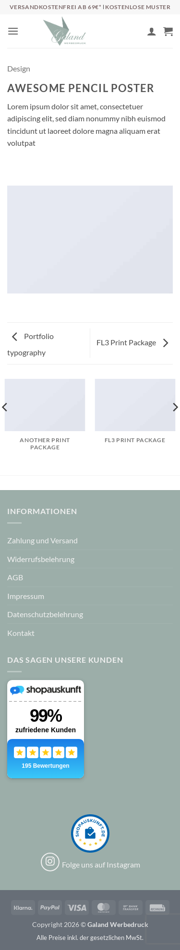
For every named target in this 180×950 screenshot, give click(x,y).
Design (18, 68)
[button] (13, 31)
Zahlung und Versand (42, 540)
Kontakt (21, 632)
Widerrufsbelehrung (40, 558)
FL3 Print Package (132, 342)
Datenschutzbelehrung (45, 614)
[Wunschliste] (135, 33)
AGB (15, 577)
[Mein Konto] (151, 31)
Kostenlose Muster (137, 7)
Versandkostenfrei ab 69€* (56, 7)
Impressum (25, 595)
